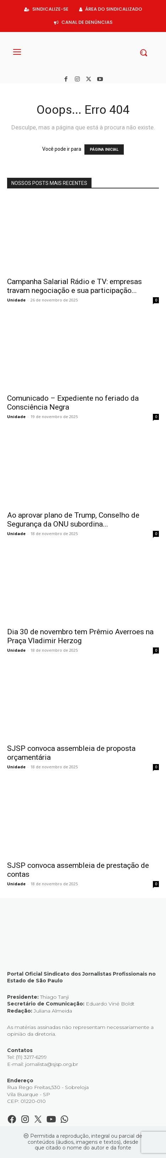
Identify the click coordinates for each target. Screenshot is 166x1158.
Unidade (16, 300)
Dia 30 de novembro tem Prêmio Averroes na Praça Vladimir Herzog (80, 636)
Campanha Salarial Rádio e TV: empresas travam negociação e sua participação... (74, 286)
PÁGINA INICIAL (104, 149)
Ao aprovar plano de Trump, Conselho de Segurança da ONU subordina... (73, 519)
